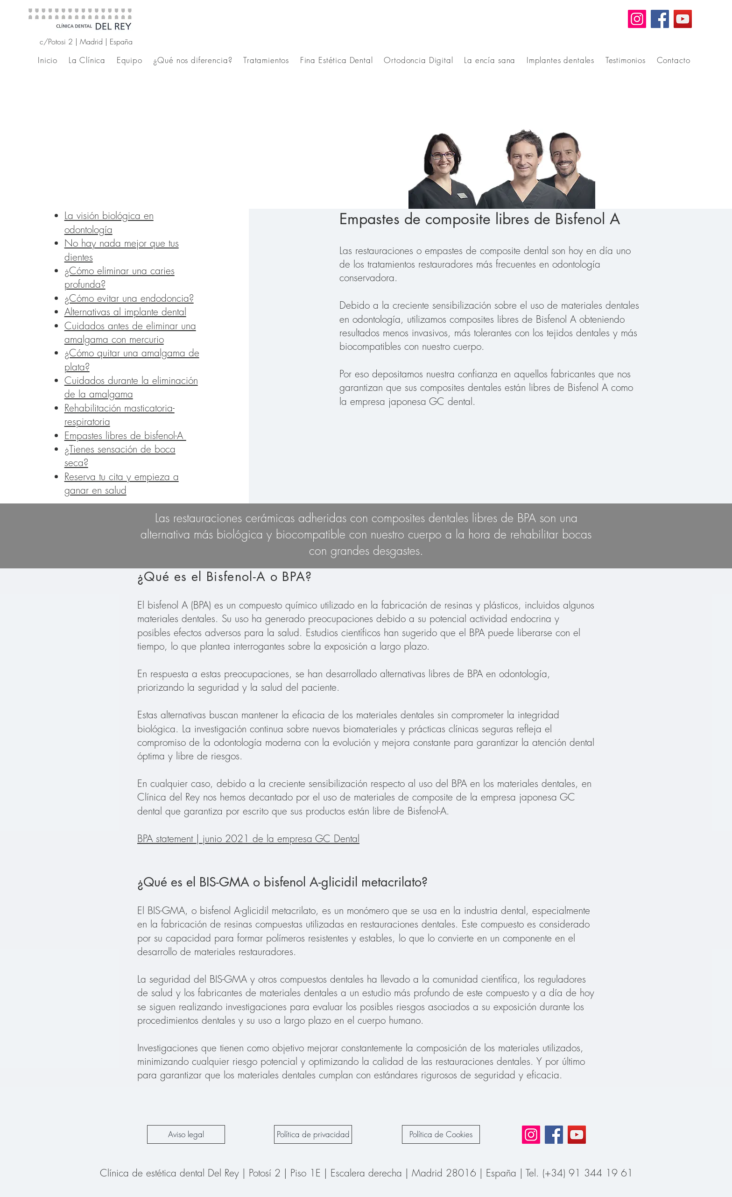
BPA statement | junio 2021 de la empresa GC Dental (248, 838)
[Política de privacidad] (313, 1134)
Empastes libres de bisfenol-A (125, 435)
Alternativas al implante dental (125, 311)
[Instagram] (637, 19)
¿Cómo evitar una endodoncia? (129, 298)
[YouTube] (683, 19)
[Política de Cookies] (441, 1134)
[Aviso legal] (186, 1134)
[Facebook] (660, 19)
